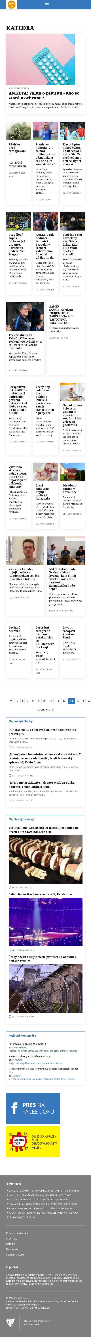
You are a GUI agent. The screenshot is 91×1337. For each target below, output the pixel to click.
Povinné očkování (15, 629)
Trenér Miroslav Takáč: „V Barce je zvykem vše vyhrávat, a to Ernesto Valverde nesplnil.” (25, 341)
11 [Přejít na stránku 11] (50, 700)
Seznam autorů (15, 1254)
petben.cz (45, 1307)
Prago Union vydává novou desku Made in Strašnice (35, 1063)
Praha (64, 1199)
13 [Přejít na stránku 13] (64, 700)
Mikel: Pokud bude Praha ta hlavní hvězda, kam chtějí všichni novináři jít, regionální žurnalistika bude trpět (63, 579)
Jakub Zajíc (16, 1075)
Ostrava (40, 1199)
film (65, 1190)
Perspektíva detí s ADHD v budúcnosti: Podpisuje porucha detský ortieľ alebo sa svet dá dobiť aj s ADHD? (18, 400)
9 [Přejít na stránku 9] (38, 700)
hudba (22, 1195)
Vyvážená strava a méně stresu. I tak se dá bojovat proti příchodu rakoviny (18, 477)
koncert (51, 1195)
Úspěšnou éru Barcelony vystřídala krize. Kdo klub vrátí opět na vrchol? (72, 244)
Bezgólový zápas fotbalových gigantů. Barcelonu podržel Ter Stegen (17, 244)
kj (42, 1195)
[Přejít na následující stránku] (83, 700)
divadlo (13, 1190)
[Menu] (47, 4)
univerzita (69, 1208)
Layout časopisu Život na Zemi (69, 632)
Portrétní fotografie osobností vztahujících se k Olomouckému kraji (45, 637)
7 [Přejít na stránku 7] (27, 700)
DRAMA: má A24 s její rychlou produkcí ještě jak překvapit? (42, 732)
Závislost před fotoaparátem (17, 149)
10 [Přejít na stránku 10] (44, 700)
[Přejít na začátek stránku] (11, 700)
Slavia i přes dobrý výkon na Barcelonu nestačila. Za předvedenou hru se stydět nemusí (72, 154)
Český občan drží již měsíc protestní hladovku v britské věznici (42, 959)
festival (54, 1190)
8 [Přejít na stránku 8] (33, 700)
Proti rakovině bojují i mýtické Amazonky (43, 492)
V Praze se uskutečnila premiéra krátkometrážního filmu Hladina (41, 1078)
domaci (25, 1190)
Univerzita (12, 1249)
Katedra (10, 1243)
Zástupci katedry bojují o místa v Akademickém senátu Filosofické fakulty (24, 574)
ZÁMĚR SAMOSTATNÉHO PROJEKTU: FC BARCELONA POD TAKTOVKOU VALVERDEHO (61, 315)
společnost (42, 1208)
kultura (13, 1199)
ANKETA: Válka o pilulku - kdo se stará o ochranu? (43, 95)
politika (52, 1199)
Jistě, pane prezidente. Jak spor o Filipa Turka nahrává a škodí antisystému (42, 784)
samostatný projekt (20, 1208)
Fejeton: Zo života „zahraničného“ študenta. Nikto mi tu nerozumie (43, 1050)
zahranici (34, 1212)
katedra (33, 1195)
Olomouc (26, 1199)
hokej (11, 1195)
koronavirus (67, 1195)
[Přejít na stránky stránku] (17, 700)
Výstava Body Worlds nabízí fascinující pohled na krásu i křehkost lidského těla (44, 830)
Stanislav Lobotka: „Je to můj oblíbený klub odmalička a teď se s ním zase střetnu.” (45, 154)
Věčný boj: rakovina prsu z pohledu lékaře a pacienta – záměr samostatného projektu (45, 400)
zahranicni (49, 1212)
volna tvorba (16, 1212)
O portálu (11, 1238)
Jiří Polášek (17, 1059)
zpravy (32, 1217)
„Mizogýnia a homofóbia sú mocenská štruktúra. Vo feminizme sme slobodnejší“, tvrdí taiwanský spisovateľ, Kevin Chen (45, 758)
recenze (57, 1203)
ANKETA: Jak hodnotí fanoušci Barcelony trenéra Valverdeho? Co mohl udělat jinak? (45, 246)
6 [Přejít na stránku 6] (22, 700)
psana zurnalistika (20, 1203)
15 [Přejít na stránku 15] (77, 700)
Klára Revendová (19, 1047)
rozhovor (71, 1203)
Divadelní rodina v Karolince (70, 489)
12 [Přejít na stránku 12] (57, 700)
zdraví (63, 1212)
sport (56, 1208)
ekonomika (40, 1190)
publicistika (42, 1203)
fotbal (74, 1190)
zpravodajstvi (16, 1217)
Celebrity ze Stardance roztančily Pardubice (40, 894)
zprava (74, 1212)
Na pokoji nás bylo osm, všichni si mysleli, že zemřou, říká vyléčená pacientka (72, 415)
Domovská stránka (17, 1233)
